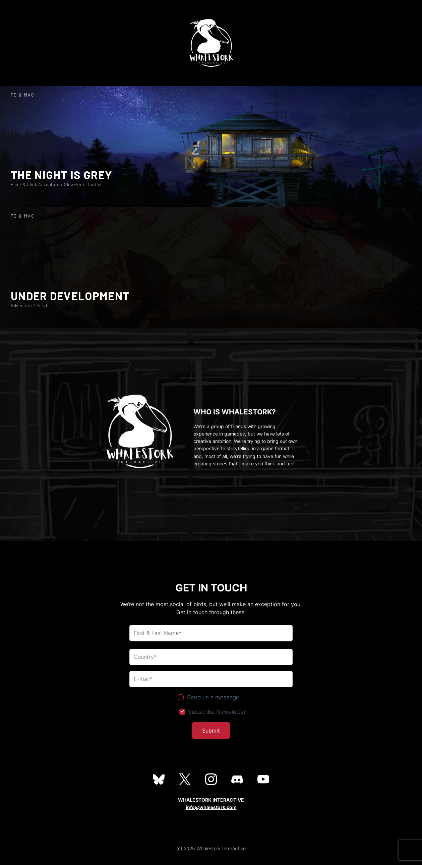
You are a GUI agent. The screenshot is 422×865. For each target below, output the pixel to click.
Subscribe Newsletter (212, 711)
